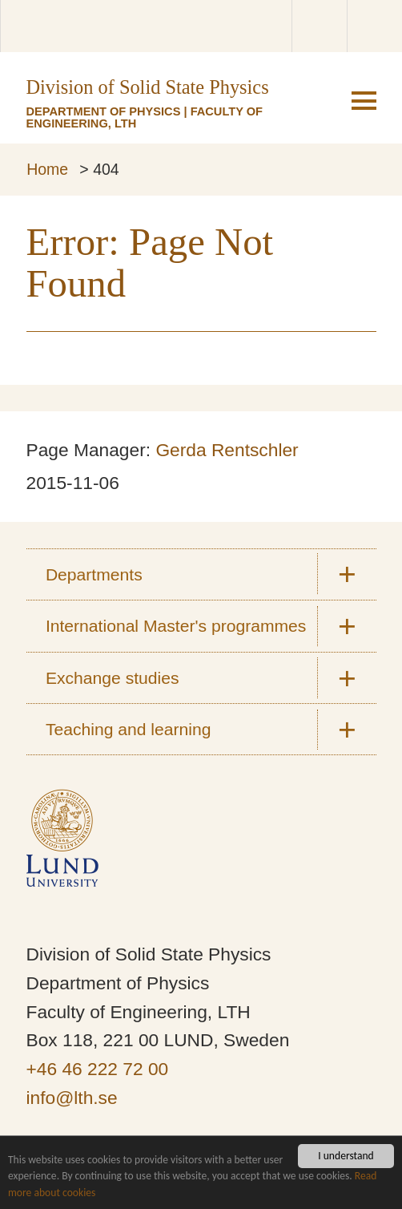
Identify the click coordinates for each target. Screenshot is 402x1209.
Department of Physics (103, 111)
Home (47, 169)
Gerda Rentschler (226, 449)
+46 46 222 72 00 (97, 1068)
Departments (94, 574)
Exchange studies (112, 678)
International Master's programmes (176, 626)
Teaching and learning (128, 729)
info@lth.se (72, 1097)
